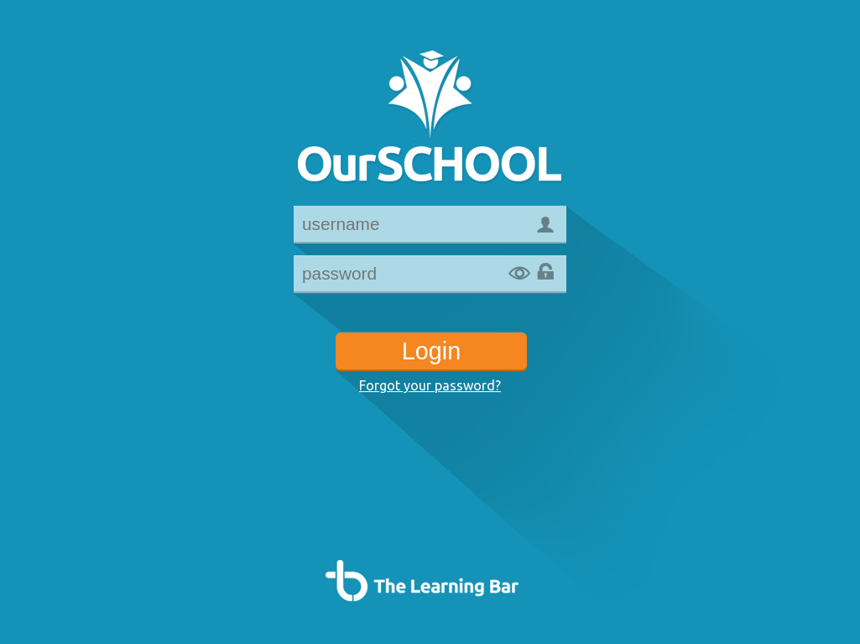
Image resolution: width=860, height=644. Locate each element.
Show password (519, 273)
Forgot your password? (430, 385)
